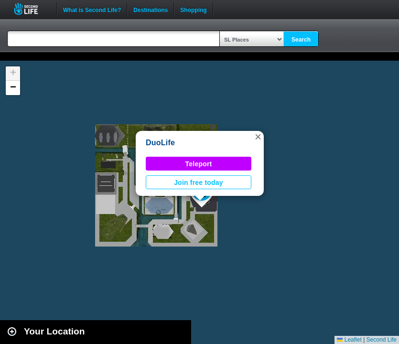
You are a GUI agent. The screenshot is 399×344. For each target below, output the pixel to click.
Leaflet (349, 339)
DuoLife (160, 143)
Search (301, 39)
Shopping (193, 9)
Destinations (150, 9)
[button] (258, 136)
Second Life (31, 8)
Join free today (198, 182)
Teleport (198, 164)
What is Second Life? (92, 9)
